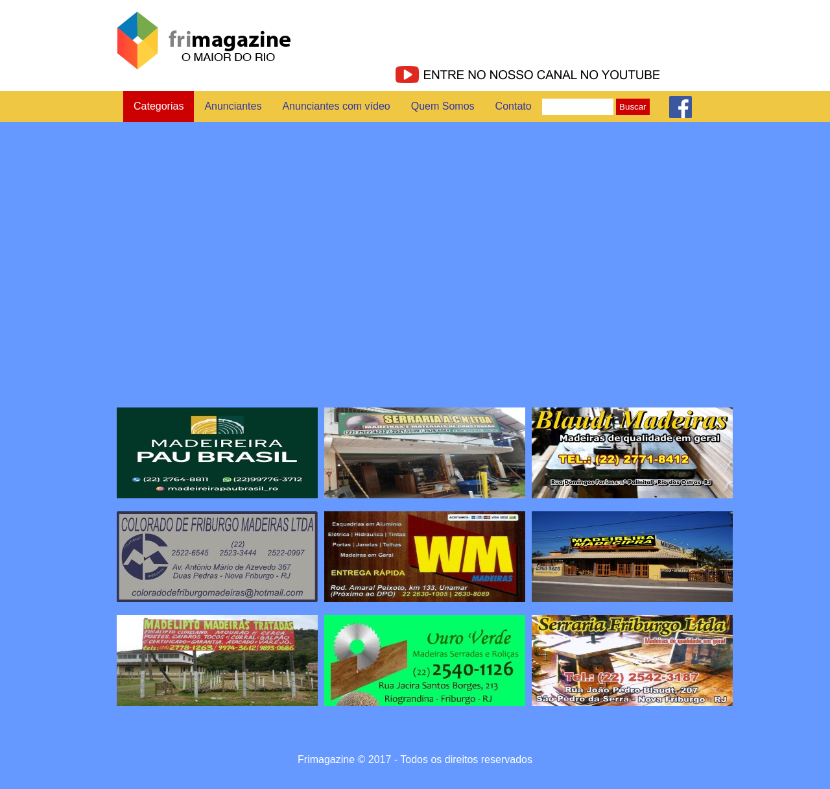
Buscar (632, 107)
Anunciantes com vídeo (336, 106)
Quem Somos (443, 106)
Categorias (159, 106)
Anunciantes (232, 106)
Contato (513, 106)
